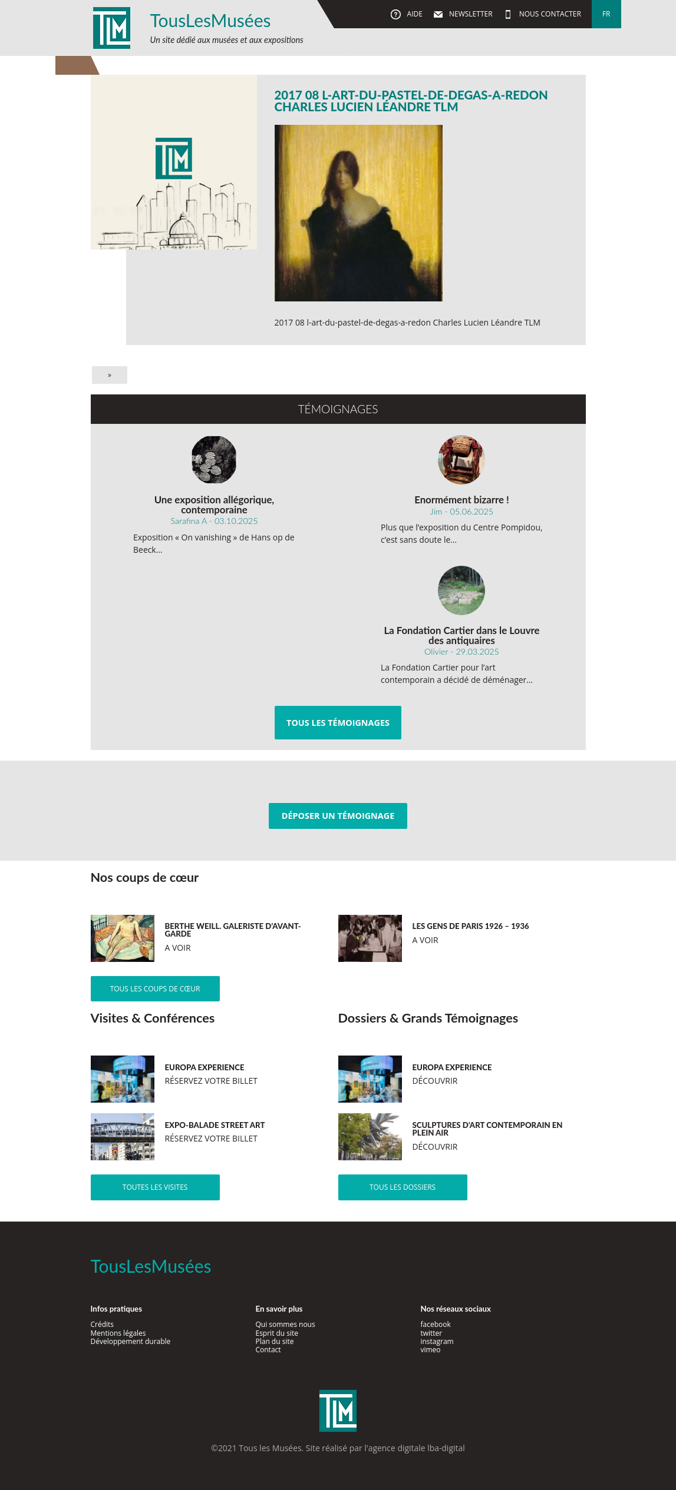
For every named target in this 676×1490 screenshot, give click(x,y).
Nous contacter (549, 14)
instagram (436, 1341)
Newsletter (470, 14)
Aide (413, 14)
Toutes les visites (155, 1187)
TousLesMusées (210, 20)
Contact (268, 1350)
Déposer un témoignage (338, 815)
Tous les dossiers (403, 1187)
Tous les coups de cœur (155, 989)
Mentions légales (118, 1333)
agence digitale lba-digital (416, 1448)
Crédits (102, 1324)
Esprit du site (276, 1333)
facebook (435, 1324)
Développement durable (131, 1341)
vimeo (430, 1350)
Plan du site (274, 1341)
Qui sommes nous (285, 1324)
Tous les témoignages (338, 722)
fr (606, 14)
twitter (431, 1333)
